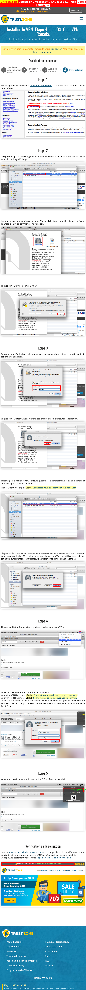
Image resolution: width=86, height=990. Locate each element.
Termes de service (16, 956)
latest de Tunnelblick (41, 85)
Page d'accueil (14, 941)
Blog (47, 956)
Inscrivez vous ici (42, 52)
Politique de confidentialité (21, 960)
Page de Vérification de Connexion (54, 857)
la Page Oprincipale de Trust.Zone (26, 852)
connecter (56, 48)
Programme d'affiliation (19, 970)
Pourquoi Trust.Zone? (57, 941)
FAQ (47, 960)
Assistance (51, 951)
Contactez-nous (53, 946)
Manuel (49, 965)
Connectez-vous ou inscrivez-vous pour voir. (54, 487)
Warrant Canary (15, 965)
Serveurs (11, 951)
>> (34, 11)
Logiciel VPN (13, 946)
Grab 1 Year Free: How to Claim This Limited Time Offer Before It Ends (39, 988)
